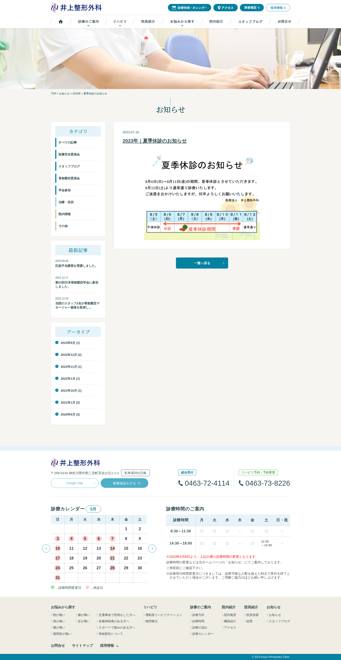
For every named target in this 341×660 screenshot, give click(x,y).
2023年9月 (68, 342)
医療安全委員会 (69, 154)
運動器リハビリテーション (163, 614)
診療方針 (198, 614)
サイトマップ (82, 645)
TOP (53, 93)
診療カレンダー (203, 633)
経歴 (249, 621)
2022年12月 (69, 354)
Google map (74, 483)
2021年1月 (68, 402)
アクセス (230, 627)
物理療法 (151, 621)
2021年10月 (69, 390)
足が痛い (84, 621)
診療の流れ (199, 627)
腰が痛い (59, 627)
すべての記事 (68, 142)
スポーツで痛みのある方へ (117, 627)
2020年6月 (68, 414)
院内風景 (230, 614)
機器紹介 (230, 621)
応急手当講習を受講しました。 (76, 265)
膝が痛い (84, 614)
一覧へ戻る (202, 263)
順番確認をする (124, 483)
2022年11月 (69, 366)
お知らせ (64, 93)
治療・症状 (66, 202)
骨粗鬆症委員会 (69, 178)
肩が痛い (59, 621)
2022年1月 (68, 378)
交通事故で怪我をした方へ (117, 614)
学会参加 (65, 190)
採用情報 (107, 645)
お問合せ (58, 645)
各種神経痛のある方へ (114, 621)
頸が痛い (59, 614)
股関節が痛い (62, 633)
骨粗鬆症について (111, 633)
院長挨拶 (252, 614)
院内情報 (65, 214)
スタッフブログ (69, 166)
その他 (63, 226)
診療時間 (198, 621)
